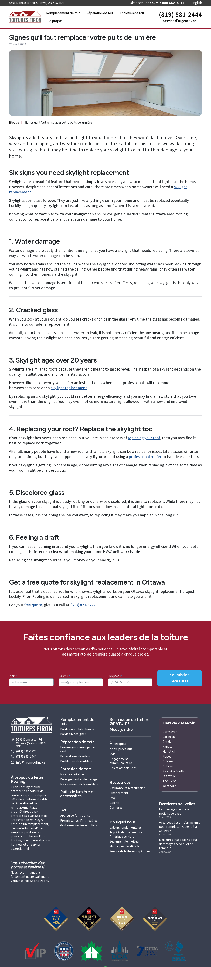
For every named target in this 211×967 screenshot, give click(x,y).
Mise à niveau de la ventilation (80, 784)
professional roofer (145, 457)
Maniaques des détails (124, 846)
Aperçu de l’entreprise (75, 815)
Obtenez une (157, 3)
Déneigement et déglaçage (79, 779)
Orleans (168, 761)
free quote (33, 605)
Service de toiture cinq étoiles (130, 851)
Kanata (167, 746)
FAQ (112, 798)
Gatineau (169, 737)
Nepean (168, 756)
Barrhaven (170, 732)
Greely (167, 741)
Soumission (180, 678)
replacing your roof (144, 438)
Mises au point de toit (75, 774)
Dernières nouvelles (177, 803)
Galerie (114, 803)
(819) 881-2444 (26, 756)
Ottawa (168, 766)
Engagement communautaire (121, 761)
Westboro (169, 786)
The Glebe (169, 781)
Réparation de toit (99, 13)
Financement (119, 793)
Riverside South (173, 771)
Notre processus (121, 749)
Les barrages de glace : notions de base (174, 811)
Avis (112, 754)
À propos (55, 20)
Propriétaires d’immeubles (78, 820)
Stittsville (169, 776)
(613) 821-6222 (83, 605)
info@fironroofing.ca (30, 762)
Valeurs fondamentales (126, 827)
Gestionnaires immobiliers (78, 825)
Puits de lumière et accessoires (77, 793)
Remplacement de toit (63, 13)
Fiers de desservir (179, 723)
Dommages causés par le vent (77, 749)
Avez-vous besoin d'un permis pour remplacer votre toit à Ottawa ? (179, 826)
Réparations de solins (75, 756)
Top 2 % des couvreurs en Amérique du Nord (127, 834)
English (196, 3)
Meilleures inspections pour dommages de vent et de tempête (178, 844)
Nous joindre (121, 729)
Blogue (14, 122)
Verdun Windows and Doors (29, 881)
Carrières (116, 807)
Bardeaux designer (73, 734)
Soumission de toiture (130, 721)
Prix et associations (123, 768)
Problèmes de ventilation (77, 761)
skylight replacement (69, 388)
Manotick (169, 751)
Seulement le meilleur (125, 841)
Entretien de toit (132, 13)
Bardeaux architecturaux (77, 729)
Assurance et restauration (127, 788)
